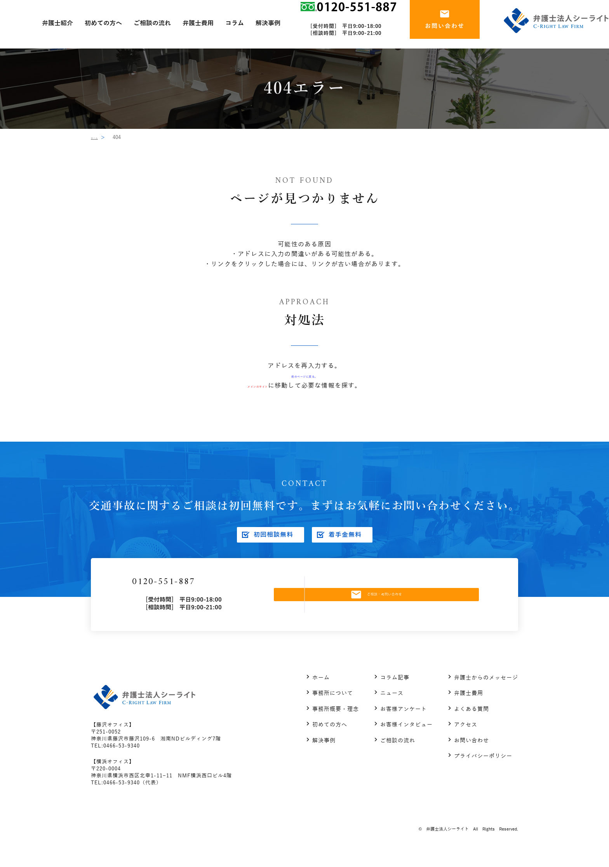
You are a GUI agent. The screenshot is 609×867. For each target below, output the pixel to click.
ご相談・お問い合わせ (395, 600)
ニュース (392, 706)
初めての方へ (329, 737)
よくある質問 (471, 722)
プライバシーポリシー (483, 769)
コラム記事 (394, 690)
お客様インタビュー (406, 737)
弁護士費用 (468, 706)
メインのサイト (257, 385)
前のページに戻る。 (305, 375)
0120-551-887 (203, 588)
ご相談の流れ (397, 753)
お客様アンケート (403, 722)
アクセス (465, 737)
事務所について (332, 706)
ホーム (98, 137)
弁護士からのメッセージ (486, 690)
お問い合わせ (471, 753)
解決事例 (324, 753)
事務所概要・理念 (335, 722)
